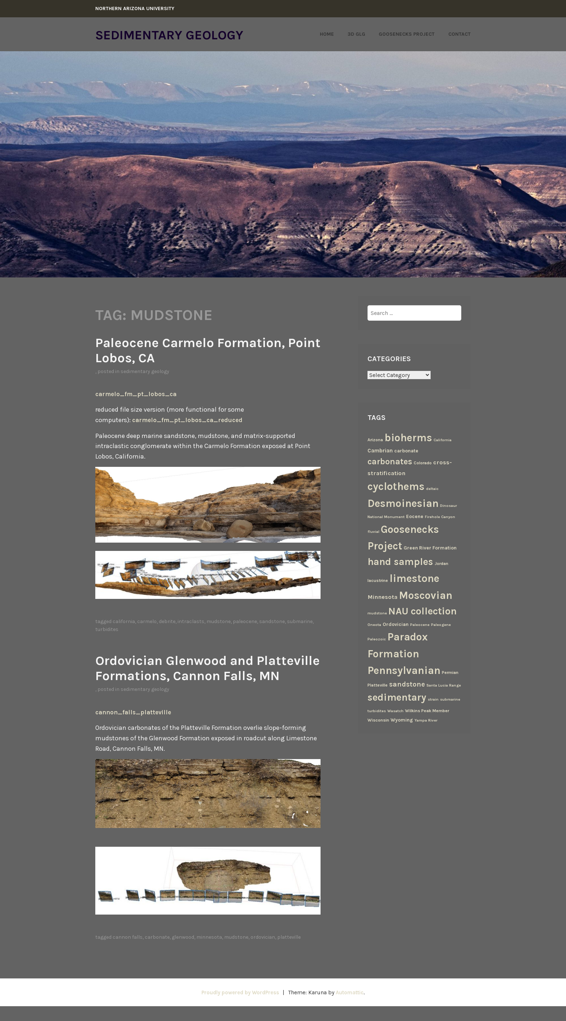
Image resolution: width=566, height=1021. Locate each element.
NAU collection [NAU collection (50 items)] (422, 611)
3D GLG (356, 34)
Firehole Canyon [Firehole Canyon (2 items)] (440, 516)
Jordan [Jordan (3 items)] (441, 563)
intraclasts (191, 621)
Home (327, 34)
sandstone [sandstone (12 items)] (407, 684)
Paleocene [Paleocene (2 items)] (420, 624)
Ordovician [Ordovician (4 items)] (396, 624)
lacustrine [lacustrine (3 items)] (377, 580)
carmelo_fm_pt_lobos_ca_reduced (190, 420)
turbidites (106, 629)
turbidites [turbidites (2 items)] (376, 711)
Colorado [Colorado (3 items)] (423, 462)
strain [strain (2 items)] (433, 699)
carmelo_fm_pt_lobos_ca (138, 394)
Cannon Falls (128, 952)
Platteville (289, 952)
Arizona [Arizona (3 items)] (375, 439)
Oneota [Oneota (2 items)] (374, 624)
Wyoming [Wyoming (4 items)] (402, 720)
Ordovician (263, 952)
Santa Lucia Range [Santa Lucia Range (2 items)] (443, 685)
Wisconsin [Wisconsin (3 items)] (378, 720)
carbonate (157, 952)
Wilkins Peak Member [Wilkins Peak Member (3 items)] (427, 710)
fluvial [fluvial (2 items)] (373, 531)
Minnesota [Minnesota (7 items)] (382, 596)
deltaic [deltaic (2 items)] (432, 488)
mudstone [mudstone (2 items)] (377, 613)
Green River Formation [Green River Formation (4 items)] (430, 548)
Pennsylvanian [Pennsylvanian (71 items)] (403, 670)
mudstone (218, 621)
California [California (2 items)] (443, 440)
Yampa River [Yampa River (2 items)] (425, 720)
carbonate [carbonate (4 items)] (406, 450)
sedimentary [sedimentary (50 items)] (396, 697)
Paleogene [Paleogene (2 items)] (441, 624)
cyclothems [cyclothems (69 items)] (396, 486)
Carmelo (147, 621)
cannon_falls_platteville (135, 727)
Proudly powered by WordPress (238, 1007)
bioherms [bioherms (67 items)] (408, 437)
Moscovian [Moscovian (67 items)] (425, 595)
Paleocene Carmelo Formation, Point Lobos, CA (204, 349)
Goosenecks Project (407, 34)
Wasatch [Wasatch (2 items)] (395, 711)
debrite (167, 621)
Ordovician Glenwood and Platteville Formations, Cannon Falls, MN (206, 675)
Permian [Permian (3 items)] (450, 672)
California (124, 621)
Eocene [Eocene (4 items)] (414, 516)
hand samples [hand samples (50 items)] (400, 562)
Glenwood (183, 952)
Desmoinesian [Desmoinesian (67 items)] (403, 503)
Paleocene (245, 621)
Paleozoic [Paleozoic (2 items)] (376, 639)
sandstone (272, 621)
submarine (300, 621)
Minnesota (209, 952)
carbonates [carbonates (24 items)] (389, 461)
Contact (459, 34)
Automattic (353, 1007)
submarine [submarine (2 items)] (450, 699)
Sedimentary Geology (182, 34)
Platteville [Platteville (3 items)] (377, 685)
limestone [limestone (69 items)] (414, 578)
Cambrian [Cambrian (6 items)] (380, 450)
